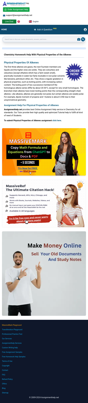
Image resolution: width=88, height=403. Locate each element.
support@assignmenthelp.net (17, 15)
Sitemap (5, 393)
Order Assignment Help (16, 9)
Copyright (5, 366)
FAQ (3, 375)
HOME (4, 29)
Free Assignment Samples (12, 352)
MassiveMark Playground (12, 325)
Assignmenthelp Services (12, 343)
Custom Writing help (10, 348)
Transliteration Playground (12, 330)
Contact (5, 370)
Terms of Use (7, 361)
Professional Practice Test (12, 334)
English (34, 21)
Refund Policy (7, 379)
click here (56, 120)
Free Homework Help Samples (13, 357)
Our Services (7, 339)
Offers (4, 384)
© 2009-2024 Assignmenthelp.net (44, 397)
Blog (3, 388)
